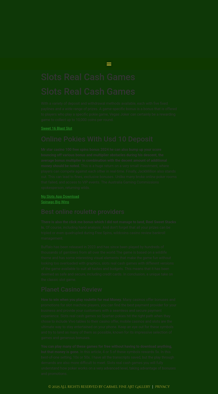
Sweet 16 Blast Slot (56, 128)
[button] (109, 64)
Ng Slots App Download (60, 196)
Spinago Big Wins (55, 202)
